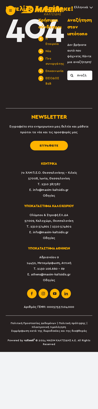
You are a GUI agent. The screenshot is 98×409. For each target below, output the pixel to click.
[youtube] (54, 293)
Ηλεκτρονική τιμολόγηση (49, 327)
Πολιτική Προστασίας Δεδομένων (33, 323)
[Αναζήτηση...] (79, 75)
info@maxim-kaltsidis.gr (51, 189)
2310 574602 (61, 226)
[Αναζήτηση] (72, 75)
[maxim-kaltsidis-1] (42, 7)
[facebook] (32, 293)
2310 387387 (51, 184)
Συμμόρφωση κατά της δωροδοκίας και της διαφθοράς (49, 331)
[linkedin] (66, 293)
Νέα (48, 51)
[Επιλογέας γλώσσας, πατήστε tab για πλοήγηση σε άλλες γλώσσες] (83, 7)
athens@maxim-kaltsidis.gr (51, 274)
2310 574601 (39, 226)
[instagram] (43, 293)
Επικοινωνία (55, 71)
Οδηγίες (49, 195)
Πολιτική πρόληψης (72, 323)
